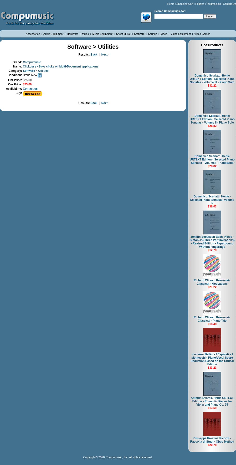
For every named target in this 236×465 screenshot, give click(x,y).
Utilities (43, 70)
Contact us (30, 88)
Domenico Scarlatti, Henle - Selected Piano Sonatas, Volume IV (212, 200)
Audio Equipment (53, 33)
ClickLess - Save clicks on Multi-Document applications (60, 66)
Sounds (153, 33)
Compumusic (32, 62)
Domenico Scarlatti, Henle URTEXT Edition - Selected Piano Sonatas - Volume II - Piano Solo (212, 119)
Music (86, 33)
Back (94, 54)
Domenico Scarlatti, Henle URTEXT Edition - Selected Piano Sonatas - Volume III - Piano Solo (212, 79)
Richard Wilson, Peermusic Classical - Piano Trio (212, 319)
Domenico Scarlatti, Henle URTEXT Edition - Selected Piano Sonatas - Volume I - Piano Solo (212, 160)
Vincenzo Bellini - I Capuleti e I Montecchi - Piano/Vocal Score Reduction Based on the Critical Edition (212, 359)
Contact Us (229, 3)
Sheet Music (123, 33)
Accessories (33, 33)
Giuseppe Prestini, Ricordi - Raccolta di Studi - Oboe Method (212, 440)
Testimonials (213, 3)
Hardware (73, 33)
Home (170, 3)
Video (164, 33)
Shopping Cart (184, 3)
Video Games (202, 33)
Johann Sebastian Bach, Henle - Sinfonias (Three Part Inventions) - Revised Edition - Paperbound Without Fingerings (212, 241)
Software (139, 33)
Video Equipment (181, 33)
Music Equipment (102, 33)
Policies (199, 3)
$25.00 (27, 84)
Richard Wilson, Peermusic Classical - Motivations (212, 282)
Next (104, 54)
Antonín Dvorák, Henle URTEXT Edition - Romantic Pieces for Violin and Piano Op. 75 (212, 401)
